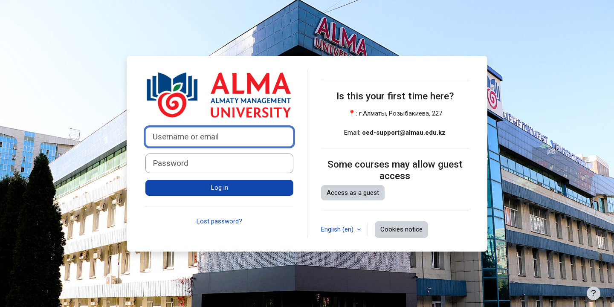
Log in (219, 187)
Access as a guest (353, 193)
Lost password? (219, 221)
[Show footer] (593, 293)
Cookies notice (401, 229)
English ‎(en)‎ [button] (338, 229)
